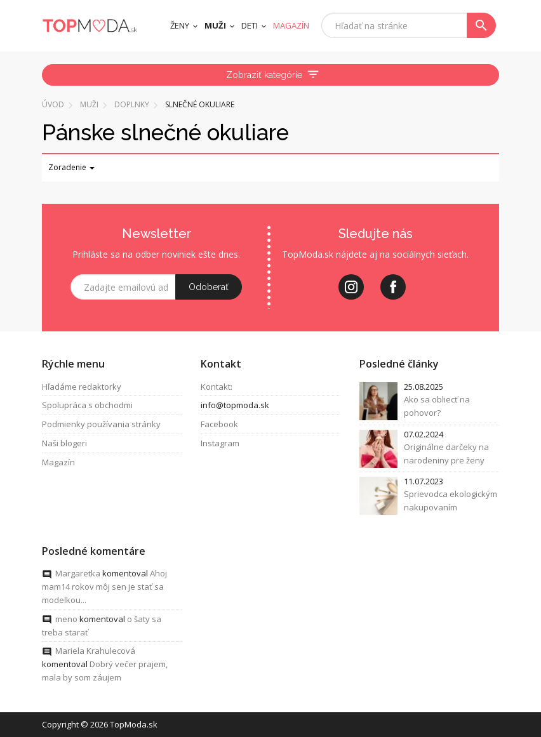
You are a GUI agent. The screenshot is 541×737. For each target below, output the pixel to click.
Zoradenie (71, 167)
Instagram (220, 443)
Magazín (58, 462)
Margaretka (77, 574)
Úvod (53, 104)
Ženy (179, 25)
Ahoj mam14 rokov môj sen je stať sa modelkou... (104, 587)
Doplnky (131, 104)
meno (66, 619)
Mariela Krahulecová (95, 651)
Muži (215, 25)
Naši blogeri (64, 443)
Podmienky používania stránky (101, 424)
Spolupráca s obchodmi (87, 405)
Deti (249, 25)
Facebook (219, 424)
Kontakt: (216, 386)
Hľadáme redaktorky (81, 386)
